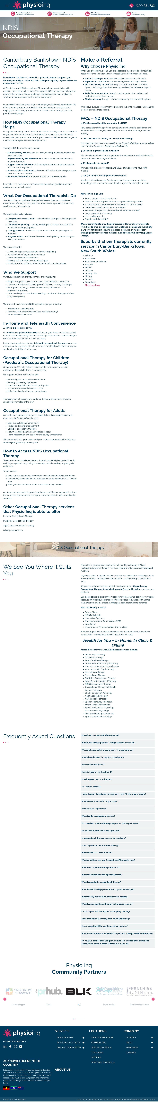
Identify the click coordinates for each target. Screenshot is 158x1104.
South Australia (101, 1047)
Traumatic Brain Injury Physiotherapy (102, 666)
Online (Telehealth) (69, 1047)
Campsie (89, 279)
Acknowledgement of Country (138, 1102)
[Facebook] (10, 1046)
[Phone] (142, 5)
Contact (131, 1037)
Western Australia (103, 1062)
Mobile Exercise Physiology (97, 705)
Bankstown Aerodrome (96, 261)
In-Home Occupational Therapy (18, 516)
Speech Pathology (93, 690)
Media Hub (132, 1047)
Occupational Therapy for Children (36, 358)
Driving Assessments (13, 530)
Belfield (88, 267)
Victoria (96, 1057)
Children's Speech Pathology (98, 693)
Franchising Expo (110, 994)
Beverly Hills (91, 273)
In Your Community (68, 1042)
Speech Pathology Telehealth (99, 702)
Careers (131, 1052)
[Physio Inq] (31, 5)
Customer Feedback (121, 1102)
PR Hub (49, 994)
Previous (5, 999)
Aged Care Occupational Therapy (18, 526)
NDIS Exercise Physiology (97, 711)
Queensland (98, 1042)
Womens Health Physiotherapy (99, 669)
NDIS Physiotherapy (94, 657)
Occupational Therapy (95, 675)
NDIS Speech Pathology (96, 699)
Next (153, 999)
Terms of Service (92, 1102)
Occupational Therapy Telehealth (100, 687)
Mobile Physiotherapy (95, 654)
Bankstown (90, 258)
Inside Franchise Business (140, 994)
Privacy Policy (81, 1102)
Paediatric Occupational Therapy (18, 521)
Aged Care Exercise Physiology (99, 708)
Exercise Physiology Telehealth (99, 714)
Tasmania (97, 1052)
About (129, 1042)
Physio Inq (85, 565)
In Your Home (65, 1037)
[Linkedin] (5, 1046)
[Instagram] (15, 1046)
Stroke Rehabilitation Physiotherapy (101, 663)
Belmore (89, 270)
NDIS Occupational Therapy (98, 684)
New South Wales (102, 1037)
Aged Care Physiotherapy (97, 660)
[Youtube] (20, 1046)
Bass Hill (89, 264)
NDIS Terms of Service (106, 1102)
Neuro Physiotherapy (95, 672)
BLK (79, 994)
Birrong (88, 276)
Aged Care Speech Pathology (98, 717)
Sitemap (152, 1102)
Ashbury (89, 256)
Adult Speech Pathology (96, 696)
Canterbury (90, 282)
